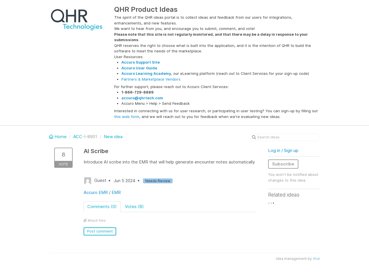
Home (58, 136)
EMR (116, 192)
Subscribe (283, 164)
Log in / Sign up (283, 150)
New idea (113, 136)
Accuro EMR (96, 192)
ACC (77, 136)
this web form (126, 116)
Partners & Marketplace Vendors (150, 79)
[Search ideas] (285, 137)
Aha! (316, 258)
